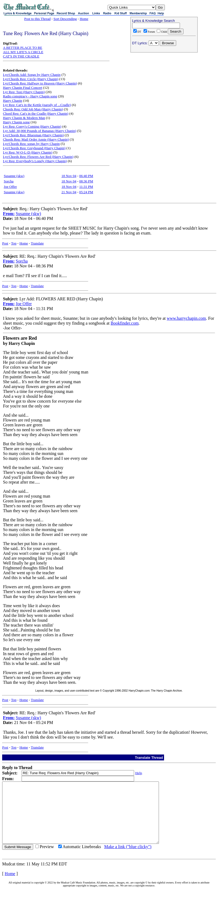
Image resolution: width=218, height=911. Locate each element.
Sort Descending (65, 19)
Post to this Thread (37, 19)
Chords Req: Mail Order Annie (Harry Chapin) (36, 139)
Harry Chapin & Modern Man (24, 118)
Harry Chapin (12, 100)
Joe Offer (10, 187)
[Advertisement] (164, 89)
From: (9, 213)
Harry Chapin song (16, 122)
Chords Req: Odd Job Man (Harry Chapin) (33, 109)
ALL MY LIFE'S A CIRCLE (23, 52)
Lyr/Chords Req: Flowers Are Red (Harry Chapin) (38, 157)
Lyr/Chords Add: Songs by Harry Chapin (31, 75)
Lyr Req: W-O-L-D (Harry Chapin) (27, 152)
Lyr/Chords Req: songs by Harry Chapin (31, 144)
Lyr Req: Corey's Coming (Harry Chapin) (32, 126)
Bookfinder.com (125, 323)
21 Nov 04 (69, 192)
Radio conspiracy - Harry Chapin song (30, 96)
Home (84, 19)
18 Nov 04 (69, 176)
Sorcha (8, 181)
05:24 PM (86, 192)
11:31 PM (86, 187)
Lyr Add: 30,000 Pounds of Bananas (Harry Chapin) (39, 131)
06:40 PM (86, 176)
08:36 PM (86, 181)
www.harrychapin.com (186, 318)
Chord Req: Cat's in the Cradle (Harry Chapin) (35, 113)
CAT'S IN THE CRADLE (21, 56)
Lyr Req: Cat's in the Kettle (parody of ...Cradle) (37, 105)
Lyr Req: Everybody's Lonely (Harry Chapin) (35, 161)
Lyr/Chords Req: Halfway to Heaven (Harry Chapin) (40, 83)
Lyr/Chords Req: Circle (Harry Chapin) (30, 79)
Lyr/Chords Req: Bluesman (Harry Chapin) (33, 135)
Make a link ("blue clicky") (127, 858)
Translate (37, 243)
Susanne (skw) (14, 176)
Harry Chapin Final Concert (22, 88)
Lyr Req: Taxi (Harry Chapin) (24, 92)
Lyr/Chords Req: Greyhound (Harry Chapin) (34, 148)
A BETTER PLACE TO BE (22, 48)
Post (5, 243)
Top (13, 243)
